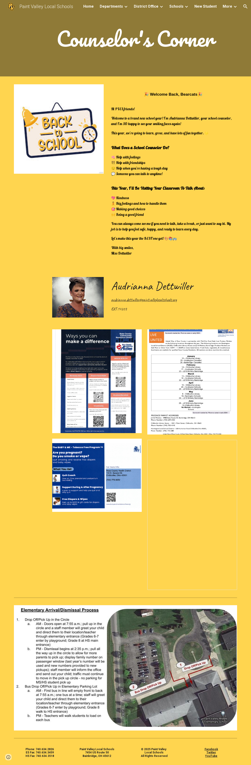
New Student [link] (205, 6)
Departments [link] (111, 6)
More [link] (227, 6)
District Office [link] (146, 6)
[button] (245, 6)
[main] (135, 39)
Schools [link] (176, 6)
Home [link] (88, 6)
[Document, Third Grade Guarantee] (192, 515)
